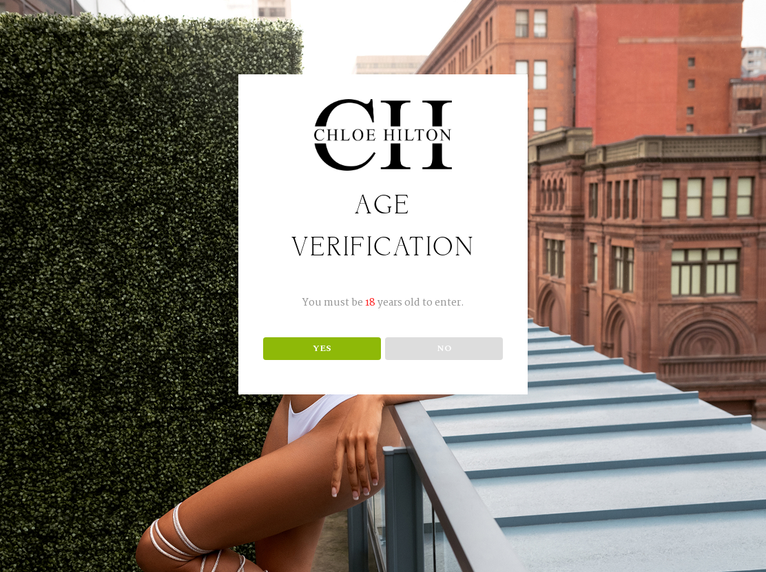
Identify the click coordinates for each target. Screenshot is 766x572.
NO (444, 348)
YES (322, 348)
